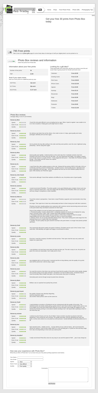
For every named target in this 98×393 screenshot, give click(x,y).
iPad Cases (54, 80)
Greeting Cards (55, 76)
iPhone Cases (55, 83)
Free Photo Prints (64, 10)
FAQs (55, 10)
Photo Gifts (76, 10)
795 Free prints (21, 50)
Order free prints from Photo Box (27, 62)
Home (49, 10)
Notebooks (54, 101)
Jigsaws (53, 87)
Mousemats (54, 94)
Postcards (54, 104)
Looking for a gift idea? (59, 67)
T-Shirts (53, 107)
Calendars (54, 73)
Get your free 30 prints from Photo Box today (65, 20)
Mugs (52, 97)
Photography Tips (87, 10)
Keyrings (53, 90)
